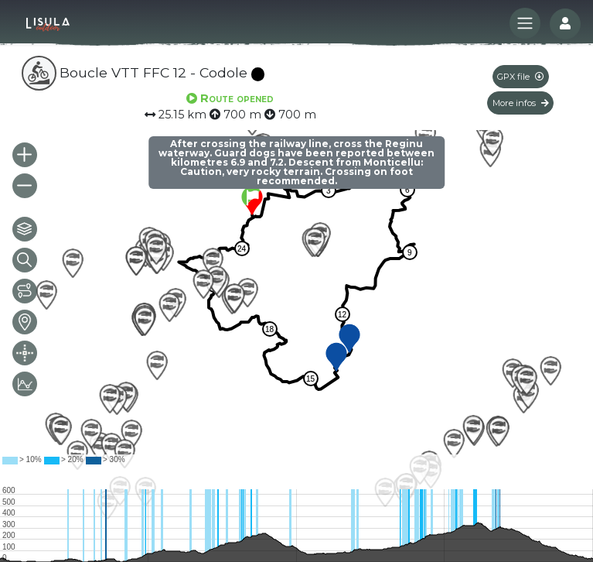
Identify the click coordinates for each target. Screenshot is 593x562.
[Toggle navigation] (525, 23)
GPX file (520, 76)
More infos (520, 103)
